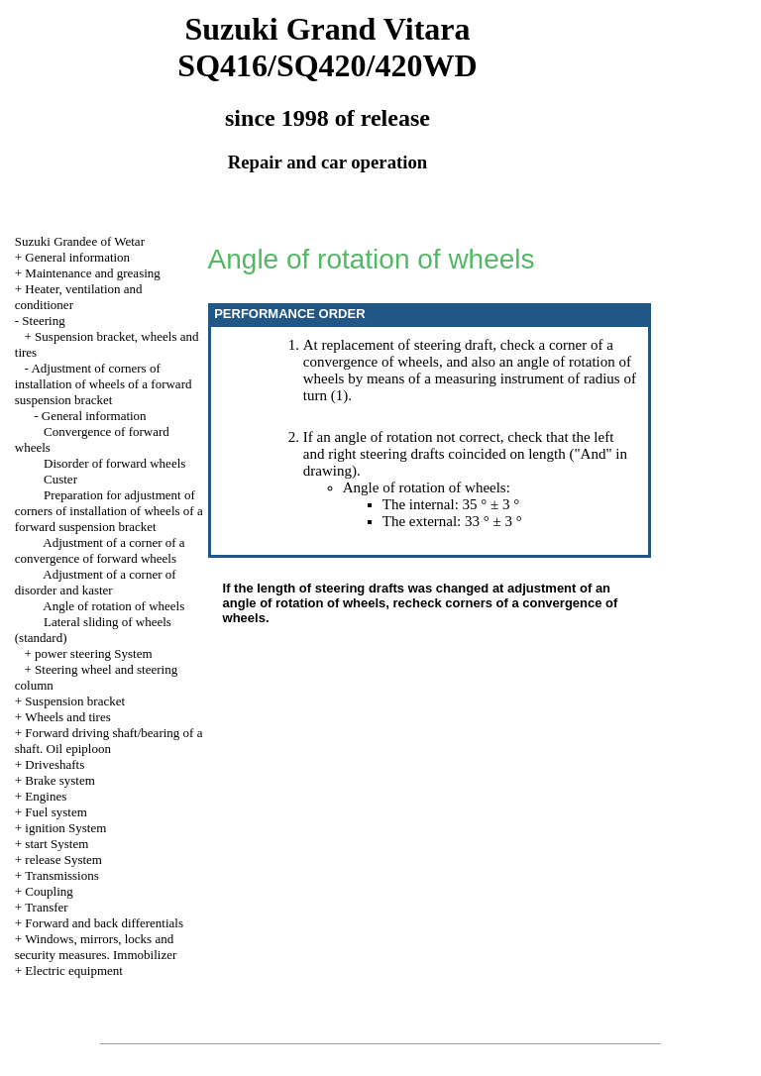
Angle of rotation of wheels (113, 605)
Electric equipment (74, 970)
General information (77, 257)
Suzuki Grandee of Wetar (80, 241)
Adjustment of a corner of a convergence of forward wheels (100, 550)
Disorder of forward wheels (114, 463)
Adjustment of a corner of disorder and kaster (95, 582)
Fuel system (55, 812)
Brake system (59, 780)
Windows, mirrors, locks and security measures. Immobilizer (96, 946)
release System (63, 859)
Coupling (48, 891)
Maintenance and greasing (92, 273)
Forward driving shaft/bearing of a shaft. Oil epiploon (109, 740)
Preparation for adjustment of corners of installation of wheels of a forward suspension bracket (109, 510)
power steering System (93, 653)
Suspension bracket (75, 701)
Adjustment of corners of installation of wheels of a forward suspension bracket (103, 384)
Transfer (46, 907)
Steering (43, 320)
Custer (60, 479)
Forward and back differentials (104, 922)
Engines (45, 796)
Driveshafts (54, 764)
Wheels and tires (68, 716)
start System (56, 843)
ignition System (65, 827)
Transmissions (62, 875)
